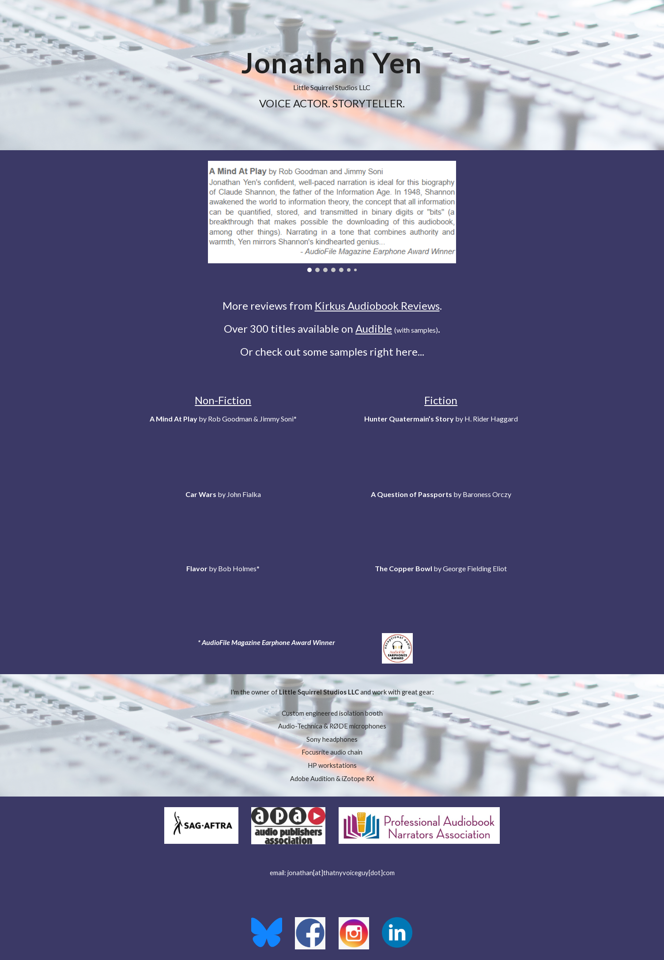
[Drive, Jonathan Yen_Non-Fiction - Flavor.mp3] (223, 595)
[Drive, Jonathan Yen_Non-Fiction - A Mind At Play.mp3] (223, 446)
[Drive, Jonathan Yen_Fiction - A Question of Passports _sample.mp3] (441, 521)
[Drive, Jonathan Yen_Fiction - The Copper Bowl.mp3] (441, 595)
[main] (332, 75)
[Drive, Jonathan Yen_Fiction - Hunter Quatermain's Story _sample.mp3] (441, 446)
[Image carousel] (332, 216)
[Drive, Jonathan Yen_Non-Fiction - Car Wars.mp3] (223, 521)
